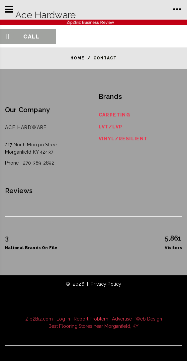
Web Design (149, 319)
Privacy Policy (106, 284)
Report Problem (91, 319)
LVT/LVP (111, 126)
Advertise (122, 319)
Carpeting (115, 114)
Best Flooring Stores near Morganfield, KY (93, 326)
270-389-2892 (38, 163)
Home (77, 58)
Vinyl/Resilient (123, 138)
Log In (63, 319)
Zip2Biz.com (39, 319)
